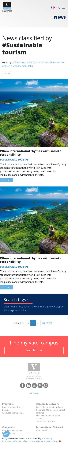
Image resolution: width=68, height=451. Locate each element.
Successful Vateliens (45, 421)
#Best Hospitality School (27, 62)
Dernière (47, 323)
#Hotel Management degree (48, 306)
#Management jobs (22, 66)
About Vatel (41, 430)
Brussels (34, 393)
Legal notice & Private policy (14, 441)
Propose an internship (12, 430)
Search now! (34, 350)
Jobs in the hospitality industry (49, 407)
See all (7, 73)
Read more (6, 180)
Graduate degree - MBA (12, 412)
